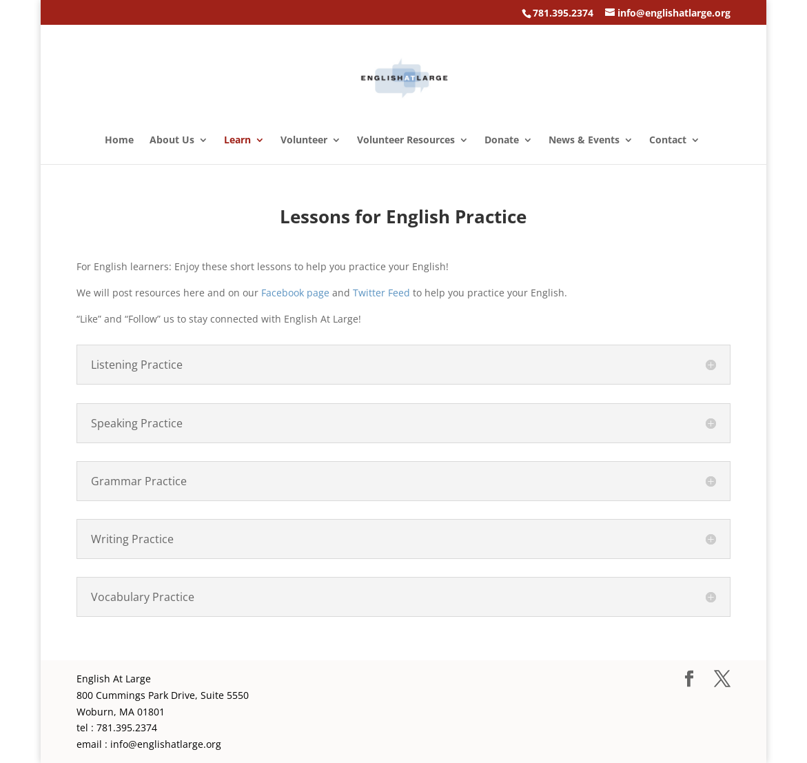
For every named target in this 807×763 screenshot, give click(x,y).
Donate (501, 140)
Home (119, 140)
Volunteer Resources (406, 140)
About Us (172, 140)
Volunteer (303, 140)
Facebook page (295, 292)
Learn (237, 140)
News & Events (584, 140)
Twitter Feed (381, 292)
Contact (667, 140)
